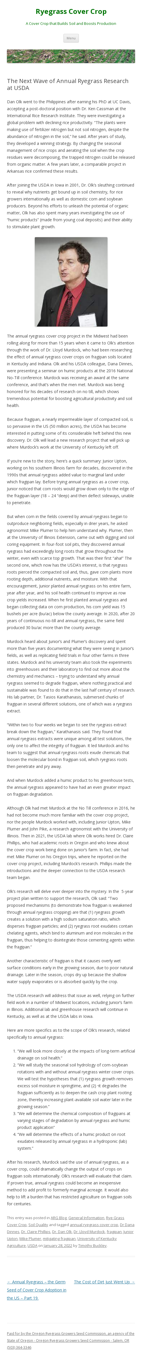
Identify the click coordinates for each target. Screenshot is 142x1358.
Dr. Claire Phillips (35, 1231)
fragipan (114, 1231)
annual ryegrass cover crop (94, 1224)
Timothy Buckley (92, 1245)
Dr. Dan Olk (62, 1231)
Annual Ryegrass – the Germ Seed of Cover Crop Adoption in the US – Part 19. (36, 1290)
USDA (32, 1245)
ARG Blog (59, 1217)
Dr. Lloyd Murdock (89, 1231)
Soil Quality (38, 1224)
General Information (86, 1217)
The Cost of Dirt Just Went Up (104, 1282)
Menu (71, 38)
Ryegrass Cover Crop (71, 11)
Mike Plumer (30, 1238)
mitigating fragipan (59, 1238)
